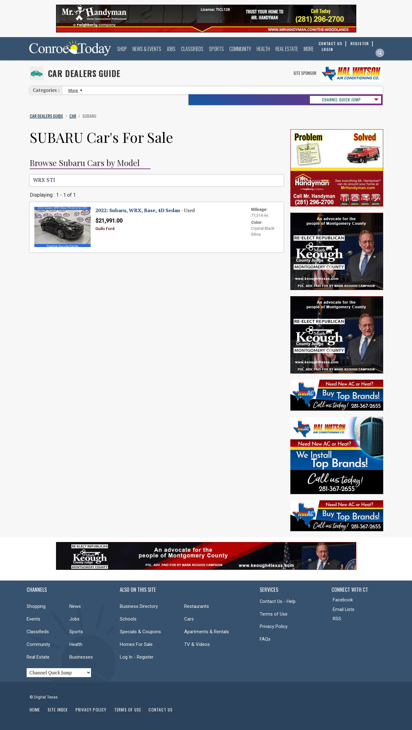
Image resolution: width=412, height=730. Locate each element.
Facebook (343, 600)
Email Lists (343, 609)
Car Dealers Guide (84, 73)
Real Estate (286, 49)
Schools (128, 619)
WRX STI (44, 179)
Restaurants (196, 606)
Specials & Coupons (140, 631)
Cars (189, 619)
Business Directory (139, 606)
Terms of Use (274, 614)
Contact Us (161, 710)
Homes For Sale (136, 644)
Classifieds (192, 49)
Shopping (36, 606)
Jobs (171, 49)
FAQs (265, 639)
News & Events (146, 49)
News (75, 606)
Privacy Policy (274, 626)
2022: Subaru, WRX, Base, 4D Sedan (137, 210)
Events (33, 619)
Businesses (81, 657)
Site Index (58, 710)
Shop (122, 49)
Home (35, 710)
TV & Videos (197, 644)
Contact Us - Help (278, 601)
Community (240, 49)
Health (263, 49)
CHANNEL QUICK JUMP (341, 99)
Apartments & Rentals (206, 631)
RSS (337, 618)
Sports (216, 49)
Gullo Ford (105, 228)
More (309, 49)
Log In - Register (137, 657)
